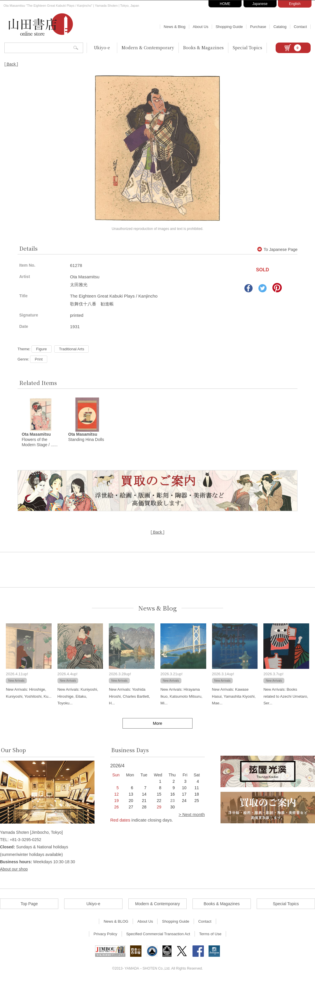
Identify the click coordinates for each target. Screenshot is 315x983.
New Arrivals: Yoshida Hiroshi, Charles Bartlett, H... (129, 697)
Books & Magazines (203, 47)
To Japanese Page (277, 249)
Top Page (29, 904)
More (157, 724)
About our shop (14, 870)
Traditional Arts (71, 349)
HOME (225, 4)
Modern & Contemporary (148, 47)
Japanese (259, 4)
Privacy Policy (105, 935)
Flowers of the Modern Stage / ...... (39, 440)
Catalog (279, 26)
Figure (41, 349)
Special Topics (247, 47)
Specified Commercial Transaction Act (158, 935)
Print (39, 359)
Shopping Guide (229, 26)
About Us (200, 26)
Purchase (258, 26)
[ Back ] (11, 64)
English (294, 4)
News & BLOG (116, 922)
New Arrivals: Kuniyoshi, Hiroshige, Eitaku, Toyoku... (77, 697)
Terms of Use (210, 935)
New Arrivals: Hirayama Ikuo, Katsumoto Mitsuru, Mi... (181, 697)
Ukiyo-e (102, 47)
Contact (300, 26)
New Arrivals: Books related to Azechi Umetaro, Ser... (285, 697)
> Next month (191, 815)
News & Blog (174, 26)
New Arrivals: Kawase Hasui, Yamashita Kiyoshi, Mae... (234, 697)
